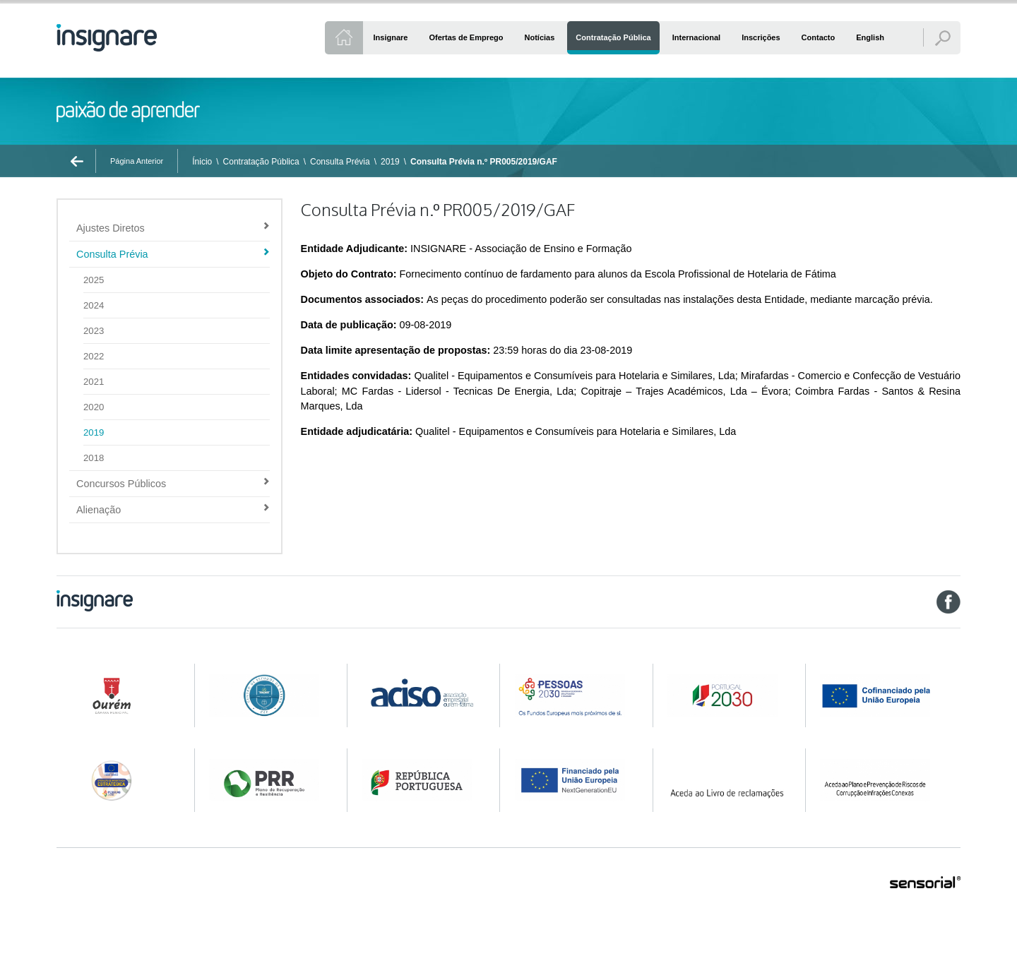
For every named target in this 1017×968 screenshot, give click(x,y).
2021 (93, 381)
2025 (93, 280)
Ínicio (202, 162)
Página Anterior (136, 161)
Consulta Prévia (340, 162)
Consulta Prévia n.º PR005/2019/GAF (483, 162)
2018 (93, 458)
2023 (93, 330)
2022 (93, 356)
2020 (93, 407)
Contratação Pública (261, 162)
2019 (390, 162)
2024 (93, 305)
